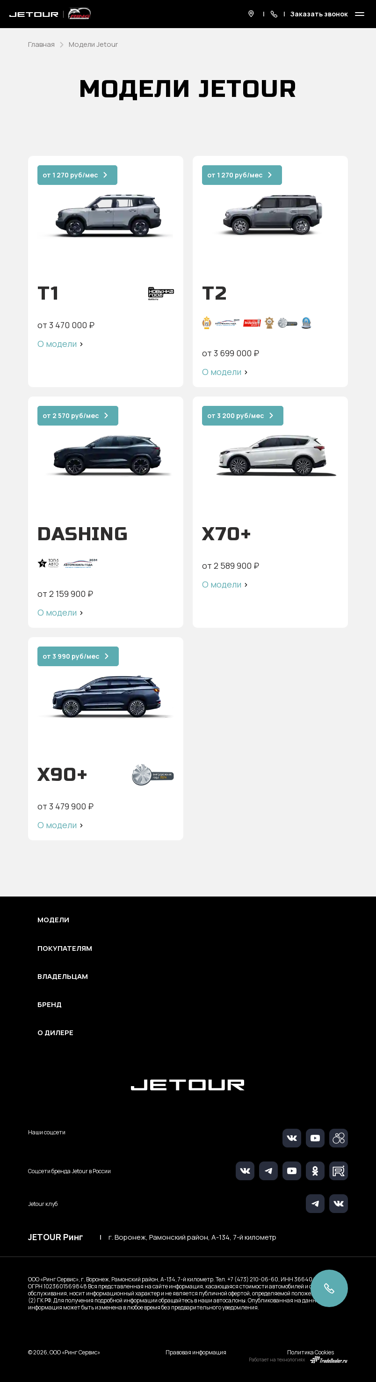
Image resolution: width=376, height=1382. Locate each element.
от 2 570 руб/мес (71, 415)
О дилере (55, 1032)
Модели (53, 920)
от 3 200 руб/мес (235, 415)
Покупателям (64, 948)
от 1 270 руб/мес (70, 174)
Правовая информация (196, 1352)
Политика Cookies (310, 1352)
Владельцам (62, 976)
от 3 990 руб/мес (71, 656)
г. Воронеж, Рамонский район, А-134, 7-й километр (192, 1237)
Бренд (49, 1004)
